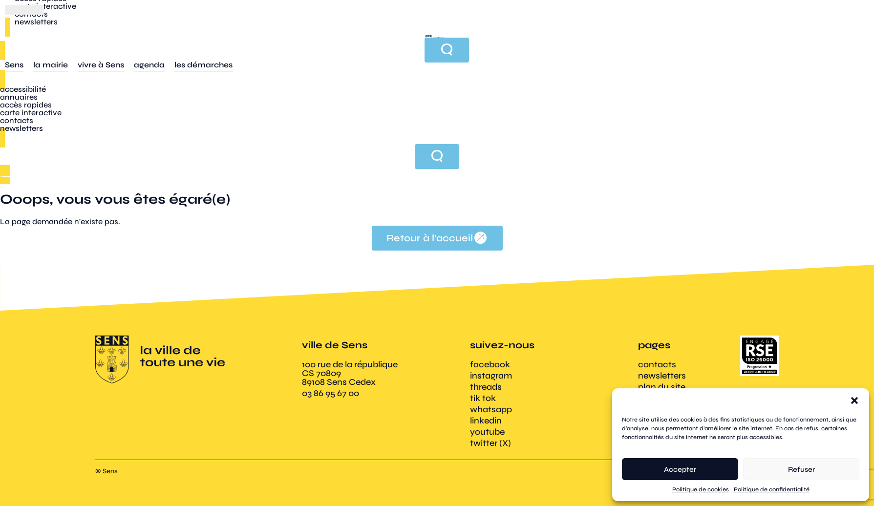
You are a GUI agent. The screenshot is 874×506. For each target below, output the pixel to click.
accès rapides (26, 104)
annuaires (19, 97)
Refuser (801, 469)
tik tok (483, 398)
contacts (16, 120)
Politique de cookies (700, 489)
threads (486, 386)
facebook (490, 364)
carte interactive (31, 112)
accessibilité (23, 89)
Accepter (680, 469)
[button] (854, 400)
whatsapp (491, 409)
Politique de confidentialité (772, 489)
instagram (491, 375)
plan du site (661, 386)
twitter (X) (490, 443)
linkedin (486, 420)
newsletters (21, 128)
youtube (487, 431)
